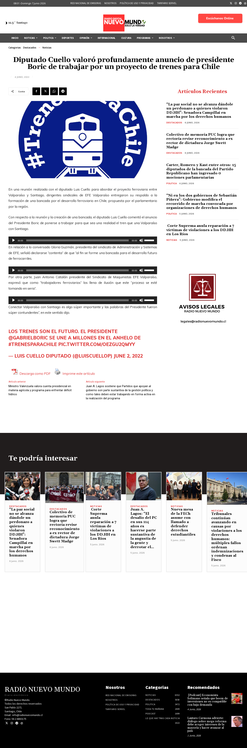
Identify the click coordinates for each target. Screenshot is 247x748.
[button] (233, 38)
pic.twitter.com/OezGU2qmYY (96, 344)
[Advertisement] (123, 599)
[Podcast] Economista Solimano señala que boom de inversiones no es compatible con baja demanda (207, 700)
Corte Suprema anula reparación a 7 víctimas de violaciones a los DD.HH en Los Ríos (200, 230)
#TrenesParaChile (32, 344)
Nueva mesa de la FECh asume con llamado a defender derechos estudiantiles (183, 522)
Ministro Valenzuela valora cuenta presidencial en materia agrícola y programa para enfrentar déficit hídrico (40, 390)
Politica (171, 183)
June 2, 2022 (128, 356)
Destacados (29, 48)
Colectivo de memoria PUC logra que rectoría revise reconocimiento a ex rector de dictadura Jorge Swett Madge (200, 140)
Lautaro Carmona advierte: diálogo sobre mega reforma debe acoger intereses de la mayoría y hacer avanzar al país (206, 724)
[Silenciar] (141, 240)
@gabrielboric (28, 338)
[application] (82, 240)
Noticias (47, 48)
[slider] (77, 240)
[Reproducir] (13, 240)
